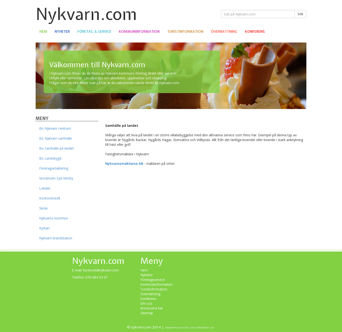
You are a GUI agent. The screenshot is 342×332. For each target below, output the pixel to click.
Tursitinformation (153, 289)
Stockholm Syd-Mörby (56, 178)
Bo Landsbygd (50, 158)
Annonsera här (151, 308)
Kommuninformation (139, 31)
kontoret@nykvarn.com (101, 270)
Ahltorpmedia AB (202, 328)
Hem (43, 31)
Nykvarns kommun (53, 218)
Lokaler (45, 188)
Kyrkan (44, 228)
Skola (43, 208)
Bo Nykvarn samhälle (55, 138)
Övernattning (224, 31)
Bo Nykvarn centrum (55, 128)
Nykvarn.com (86, 14)
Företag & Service (94, 31)
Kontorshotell (49, 198)
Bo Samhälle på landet (56, 148)
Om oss (146, 303)
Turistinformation (185, 31)
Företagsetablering (53, 168)
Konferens (255, 31)
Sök (300, 14)
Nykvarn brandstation (55, 238)
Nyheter (62, 31)
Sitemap (146, 313)
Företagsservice (152, 279)
